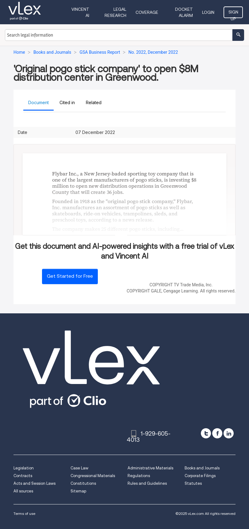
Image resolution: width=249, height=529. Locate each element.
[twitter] (206, 433)
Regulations (139, 475)
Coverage (147, 12)
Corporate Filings (200, 475)
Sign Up (233, 14)
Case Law (79, 468)
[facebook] (217, 433)
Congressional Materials (93, 475)
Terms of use (24, 513)
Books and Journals (202, 468)
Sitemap (78, 491)
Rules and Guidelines (147, 483)
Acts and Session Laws (34, 483)
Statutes (193, 483)
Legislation (23, 468)
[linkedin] (229, 433)
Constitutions (83, 483)
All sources (23, 491)
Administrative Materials (150, 468)
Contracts (22, 475)
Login (208, 12)
